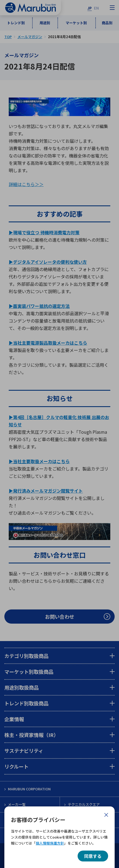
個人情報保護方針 (50, 843)
